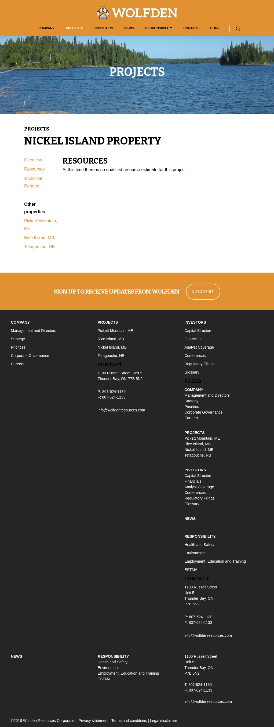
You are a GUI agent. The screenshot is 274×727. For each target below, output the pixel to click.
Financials (192, 338)
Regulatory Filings (199, 363)
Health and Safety (199, 544)
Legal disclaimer (163, 720)
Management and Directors (33, 330)
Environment (195, 552)
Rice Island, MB (39, 237)
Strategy (18, 338)
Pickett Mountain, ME (115, 330)
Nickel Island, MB (112, 347)
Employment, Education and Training (215, 560)
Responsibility (158, 28)
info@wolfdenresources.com (121, 409)
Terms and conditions (129, 720)
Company (46, 28)
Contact (191, 28)
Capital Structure (198, 330)
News (129, 28)
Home (215, 28)
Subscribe (203, 291)
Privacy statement (93, 720)
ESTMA (190, 569)
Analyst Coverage (199, 347)
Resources (34, 169)
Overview (33, 160)
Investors (103, 28)
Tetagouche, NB (39, 246)
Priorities (18, 347)
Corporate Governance (30, 355)
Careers (17, 363)
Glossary (191, 372)
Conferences (195, 355)
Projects (74, 28)
